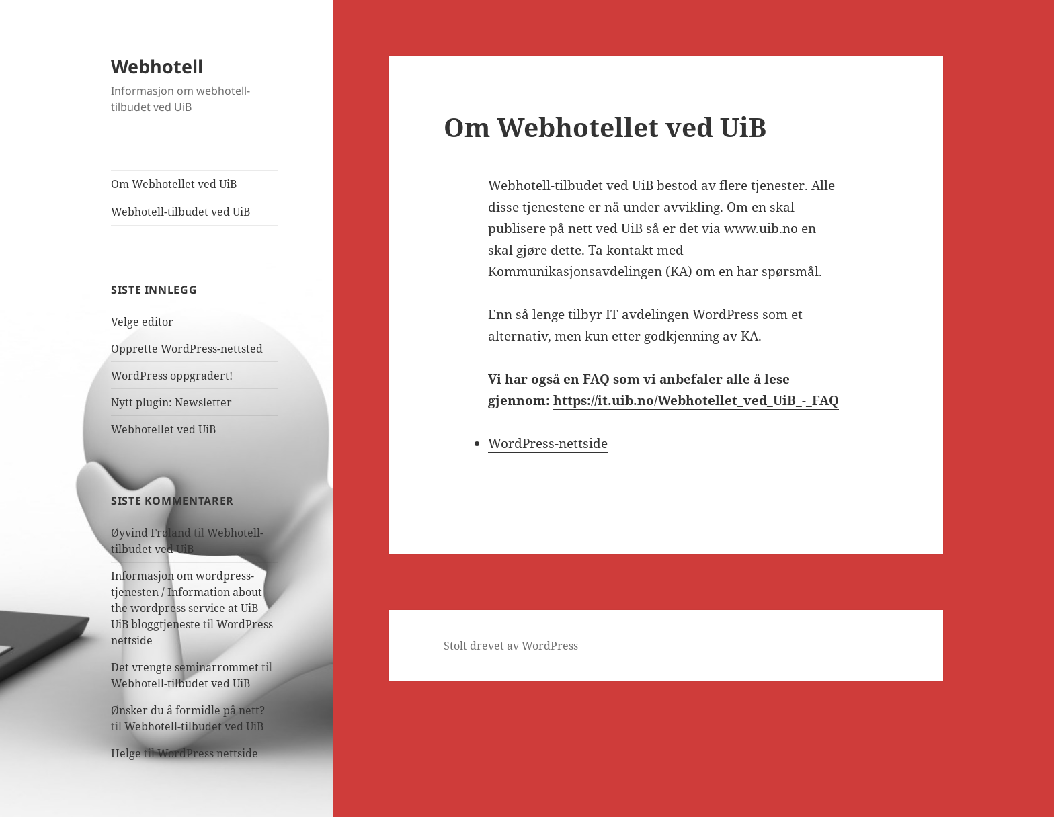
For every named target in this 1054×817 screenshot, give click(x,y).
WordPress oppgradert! (172, 375)
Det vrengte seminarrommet (185, 667)
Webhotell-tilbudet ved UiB (180, 211)
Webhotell (157, 66)
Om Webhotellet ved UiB (174, 184)
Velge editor (142, 321)
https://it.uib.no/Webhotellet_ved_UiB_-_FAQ (696, 400)
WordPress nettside (207, 753)
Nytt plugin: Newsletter (171, 402)
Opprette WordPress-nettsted (187, 348)
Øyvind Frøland (151, 532)
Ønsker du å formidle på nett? (188, 710)
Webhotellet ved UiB (163, 429)
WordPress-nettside (548, 443)
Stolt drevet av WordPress (511, 645)
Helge (126, 753)
